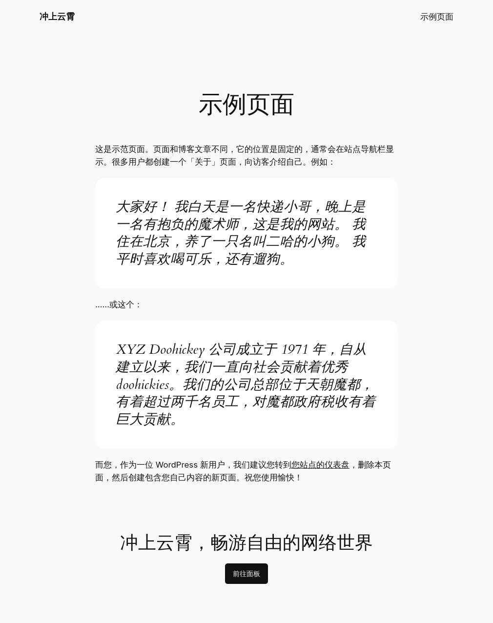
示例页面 (436, 16)
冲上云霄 (57, 16)
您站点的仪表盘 (320, 465)
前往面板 (246, 573)
